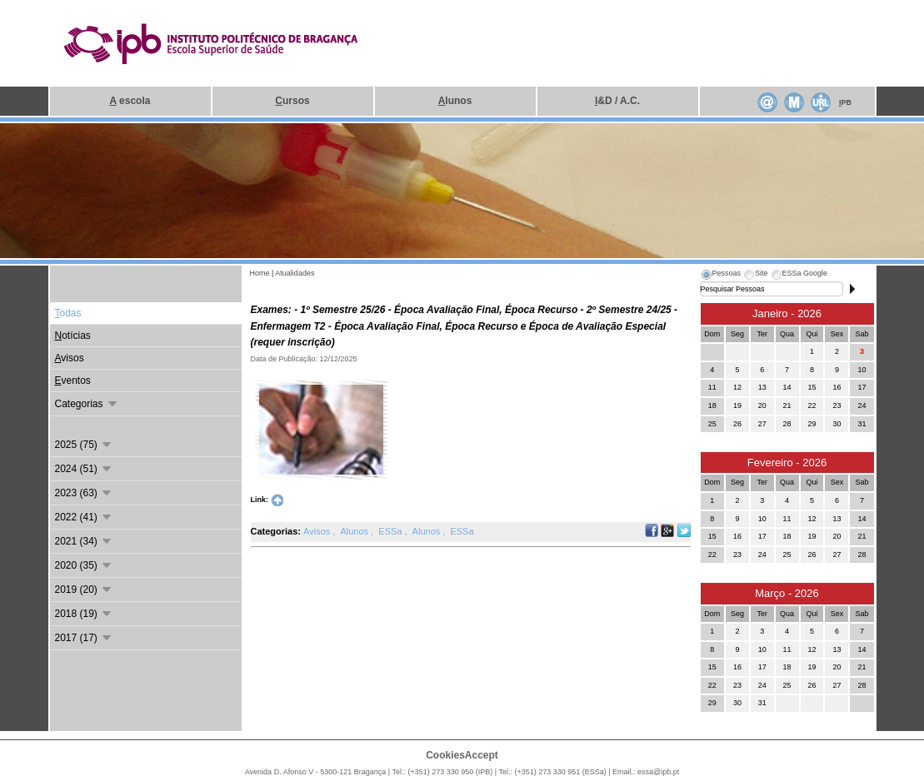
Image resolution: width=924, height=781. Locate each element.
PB (845, 102)
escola (130, 101)
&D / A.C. (617, 101)
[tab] (721, 275)
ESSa (391, 531)
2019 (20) (84, 589)
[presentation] (721, 275)
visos (69, 358)
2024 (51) (84, 468)
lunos (455, 101)
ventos (73, 380)
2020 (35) (84, 565)
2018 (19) (84, 613)
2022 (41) (84, 517)
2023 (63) (84, 493)
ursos (292, 101)
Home (260, 273)
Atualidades (294, 273)
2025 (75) (84, 444)
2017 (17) (84, 637)
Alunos (355, 531)
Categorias (87, 403)
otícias (73, 335)
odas (68, 313)
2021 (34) (84, 541)
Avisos (317, 531)
